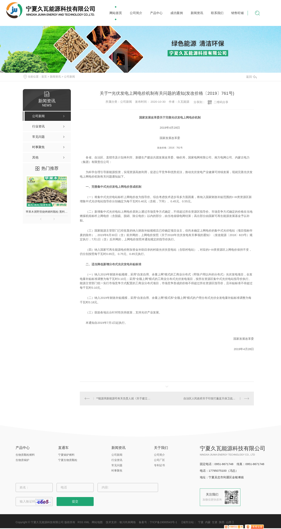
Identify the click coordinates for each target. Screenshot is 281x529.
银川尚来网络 (127, 522)
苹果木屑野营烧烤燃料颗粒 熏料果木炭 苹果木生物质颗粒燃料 (47, 211)
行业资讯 (116, 460)
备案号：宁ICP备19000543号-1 (158, 522)
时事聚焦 (116, 470)
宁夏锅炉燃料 (66, 454)
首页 (44, 76)
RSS (80, 522)
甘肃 (214, 522)
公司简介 (136, 13)
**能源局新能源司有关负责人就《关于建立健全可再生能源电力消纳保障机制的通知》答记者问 (123, 398)
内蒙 (208, 522)
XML (86, 522)
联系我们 (217, 13)
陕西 (221, 522)
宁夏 (201, 522)
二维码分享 (221, 102)
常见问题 (116, 465)
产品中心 (156, 13)
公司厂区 (159, 460)
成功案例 (176, 13)
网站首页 (115, 13)
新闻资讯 (197, 13)
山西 (228, 522)
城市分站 (188, 522)
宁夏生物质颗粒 (67, 460)
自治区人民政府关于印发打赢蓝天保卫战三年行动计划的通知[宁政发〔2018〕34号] (216, 398)
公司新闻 (69, 76)
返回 (251, 76)
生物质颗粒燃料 (25, 454)
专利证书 (159, 465)
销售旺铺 (237, 13)
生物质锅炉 (22, 460)
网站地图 (97, 522)
